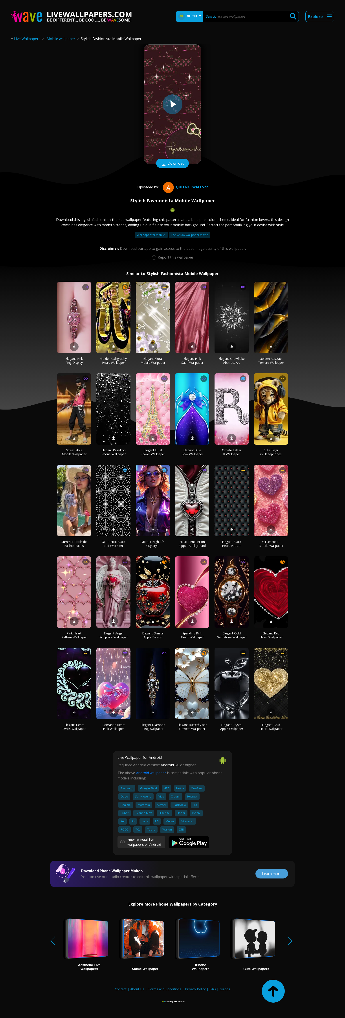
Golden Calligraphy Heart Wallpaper (113, 360)
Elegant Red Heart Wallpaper (271, 635)
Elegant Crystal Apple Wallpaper (231, 727)
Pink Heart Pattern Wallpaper (74, 635)
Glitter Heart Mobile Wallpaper (271, 544)
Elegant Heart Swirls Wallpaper (74, 727)
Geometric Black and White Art (113, 544)
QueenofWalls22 (185, 187)
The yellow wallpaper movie (189, 235)
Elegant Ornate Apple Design (152, 635)
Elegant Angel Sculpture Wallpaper (113, 635)
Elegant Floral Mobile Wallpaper (153, 360)
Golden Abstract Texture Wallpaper (271, 360)
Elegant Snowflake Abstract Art (231, 360)
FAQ (212, 989)
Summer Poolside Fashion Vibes (74, 544)
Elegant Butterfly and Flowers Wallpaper (192, 727)
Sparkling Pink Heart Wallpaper (192, 635)
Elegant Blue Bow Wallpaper (192, 452)
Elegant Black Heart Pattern (231, 544)
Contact (121, 989)
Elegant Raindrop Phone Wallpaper (113, 452)
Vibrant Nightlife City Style (152, 544)
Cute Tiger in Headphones (271, 452)
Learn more (271, 873)
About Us (137, 989)
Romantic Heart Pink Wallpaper (113, 727)
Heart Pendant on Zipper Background (192, 544)
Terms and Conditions (164, 989)
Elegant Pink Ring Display (74, 360)
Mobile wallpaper (61, 38)
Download (172, 164)
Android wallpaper (151, 772)
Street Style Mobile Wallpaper (74, 452)
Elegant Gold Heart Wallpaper (271, 727)
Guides (225, 989)
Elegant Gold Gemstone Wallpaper (232, 635)
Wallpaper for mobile (151, 235)
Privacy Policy (195, 989)
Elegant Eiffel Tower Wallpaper (153, 452)
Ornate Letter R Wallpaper (231, 452)
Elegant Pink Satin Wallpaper (192, 360)
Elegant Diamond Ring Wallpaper (153, 727)
